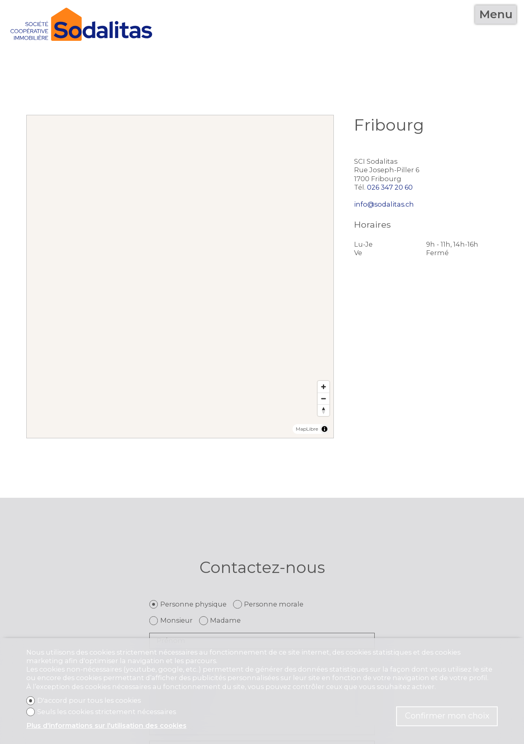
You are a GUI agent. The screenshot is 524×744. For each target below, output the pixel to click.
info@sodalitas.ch (384, 204)
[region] (180, 276)
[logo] (81, 24)
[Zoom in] (323, 387)
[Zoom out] (323, 398)
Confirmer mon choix (447, 716)
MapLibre (307, 429)
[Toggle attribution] (324, 429)
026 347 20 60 (390, 187)
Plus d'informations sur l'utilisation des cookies (106, 725)
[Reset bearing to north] (323, 410)
